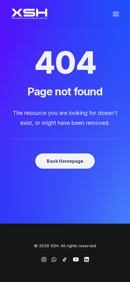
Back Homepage (65, 161)
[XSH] (29, 13)
